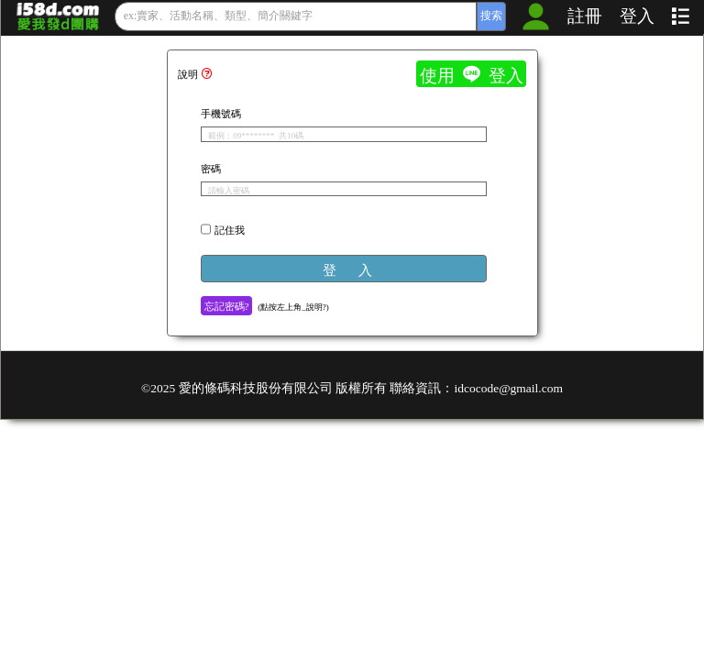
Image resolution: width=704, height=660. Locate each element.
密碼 (211, 167)
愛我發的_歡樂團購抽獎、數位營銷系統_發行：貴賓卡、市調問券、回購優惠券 (58, 16)
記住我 (229, 229)
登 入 (347, 269)
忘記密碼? (226, 305)
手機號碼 (221, 112)
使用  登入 (471, 73)
